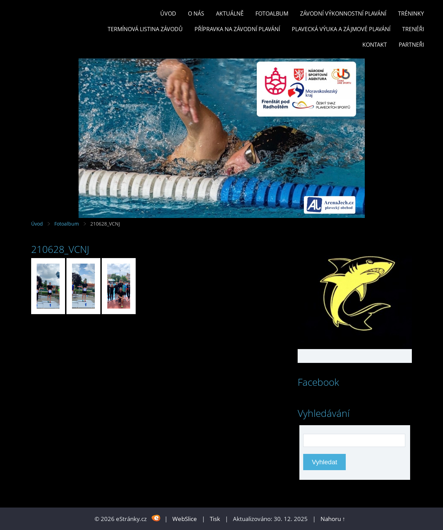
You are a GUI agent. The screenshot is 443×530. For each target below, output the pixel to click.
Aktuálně (230, 13)
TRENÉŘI (413, 29)
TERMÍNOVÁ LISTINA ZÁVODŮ (145, 29)
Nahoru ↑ (332, 519)
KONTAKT (374, 44)
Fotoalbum (271, 13)
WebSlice (184, 519)
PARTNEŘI (411, 44)
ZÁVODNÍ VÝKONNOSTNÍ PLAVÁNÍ (343, 13)
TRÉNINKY (411, 13)
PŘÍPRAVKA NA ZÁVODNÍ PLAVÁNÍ (237, 29)
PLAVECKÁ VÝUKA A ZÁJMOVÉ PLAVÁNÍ (341, 29)
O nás (196, 13)
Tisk (215, 519)
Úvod (168, 13)
